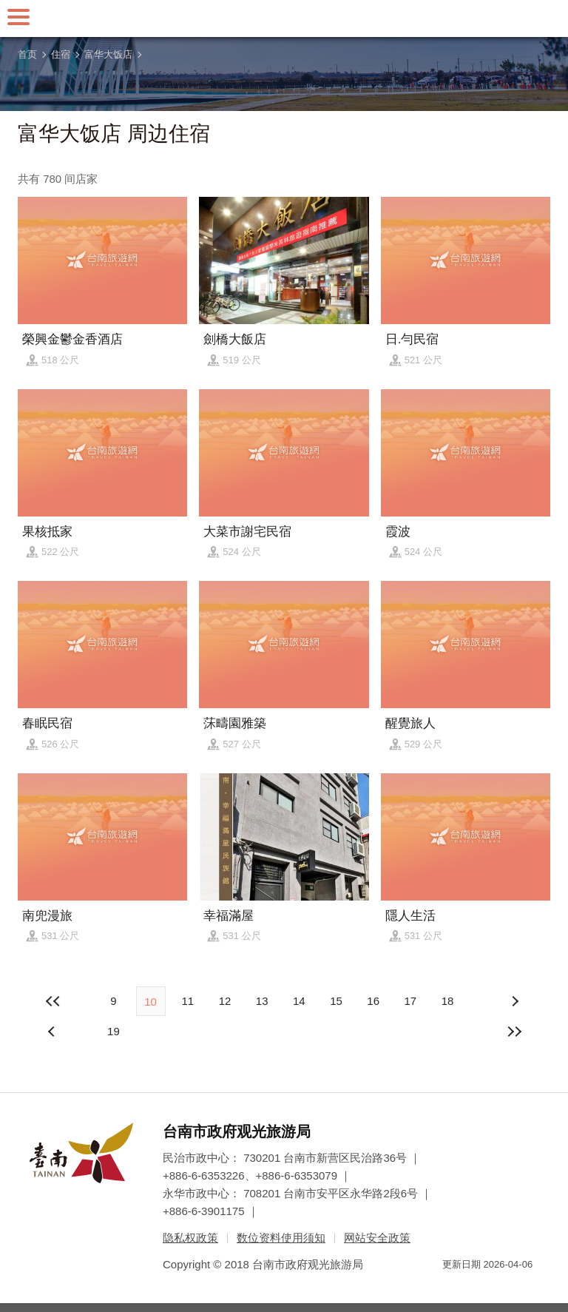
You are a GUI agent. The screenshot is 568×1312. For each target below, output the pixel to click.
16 (373, 1001)
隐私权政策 (190, 1237)
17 (410, 1001)
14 (299, 1001)
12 (225, 1001)
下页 (53, 1031)
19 (113, 1031)
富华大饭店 (108, 54)
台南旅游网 (284, 18)
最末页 (515, 1031)
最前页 (53, 1001)
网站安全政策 (377, 1237)
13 (262, 1001)
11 (187, 1001)
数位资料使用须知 (281, 1237)
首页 (27, 54)
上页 (515, 1001)
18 (448, 1001)
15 (336, 1001)
